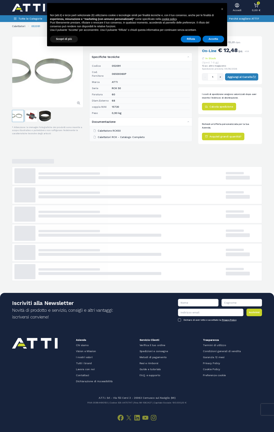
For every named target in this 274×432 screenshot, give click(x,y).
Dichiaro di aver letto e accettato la (210, 320)
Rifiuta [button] (191, 38)
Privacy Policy (229, 320)
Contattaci (82, 375)
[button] (222, 9)
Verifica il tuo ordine (152, 345)
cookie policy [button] (169, 18)
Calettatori (18, 26)
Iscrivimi (254, 312)
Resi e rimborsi (149, 363)
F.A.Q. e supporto (150, 375)
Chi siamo (82, 345)
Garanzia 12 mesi (213, 357)
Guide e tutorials (150, 369)
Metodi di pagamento (153, 357)
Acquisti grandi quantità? (223, 136)
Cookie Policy (211, 369)
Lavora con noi (85, 369)
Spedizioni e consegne (154, 351)
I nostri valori (84, 357)
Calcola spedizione (219, 106)
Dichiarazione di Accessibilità (94, 381)
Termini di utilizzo (214, 345)
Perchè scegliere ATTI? (244, 18)
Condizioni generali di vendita (222, 351)
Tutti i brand (84, 363)
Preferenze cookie (214, 375)
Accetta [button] (213, 38)
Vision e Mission (86, 351)
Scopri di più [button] (64, 38)
